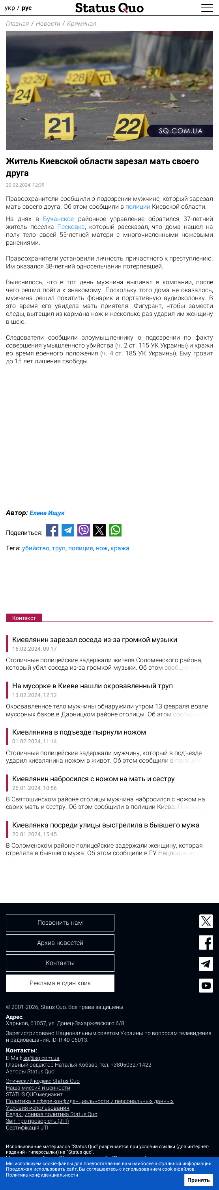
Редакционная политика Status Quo (51, 1114)
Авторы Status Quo (30, 1071)
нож (102, 548)
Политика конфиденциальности (42, 1175)
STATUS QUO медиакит (34, 1094)
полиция (80, 548)
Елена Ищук (47, 513)
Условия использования (37, 1108)
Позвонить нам (60, 922)
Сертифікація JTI (27, 1127)
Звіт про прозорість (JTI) (37, 1121)
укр (10, 7)
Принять (198, 1180)
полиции (137, 206)
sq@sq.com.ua (41, 1058)
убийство (35, 548)
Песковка (71, 226)
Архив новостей (60, 942)
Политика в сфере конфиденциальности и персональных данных (90, 1101)
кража (119, 548)
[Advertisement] (109, 584)
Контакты (21, 1050)
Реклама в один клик (60, 983)
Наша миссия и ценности (38, 1087)
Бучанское (58, 219)
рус (27, 7)
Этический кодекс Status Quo (43, 1081)
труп (59, 548)
